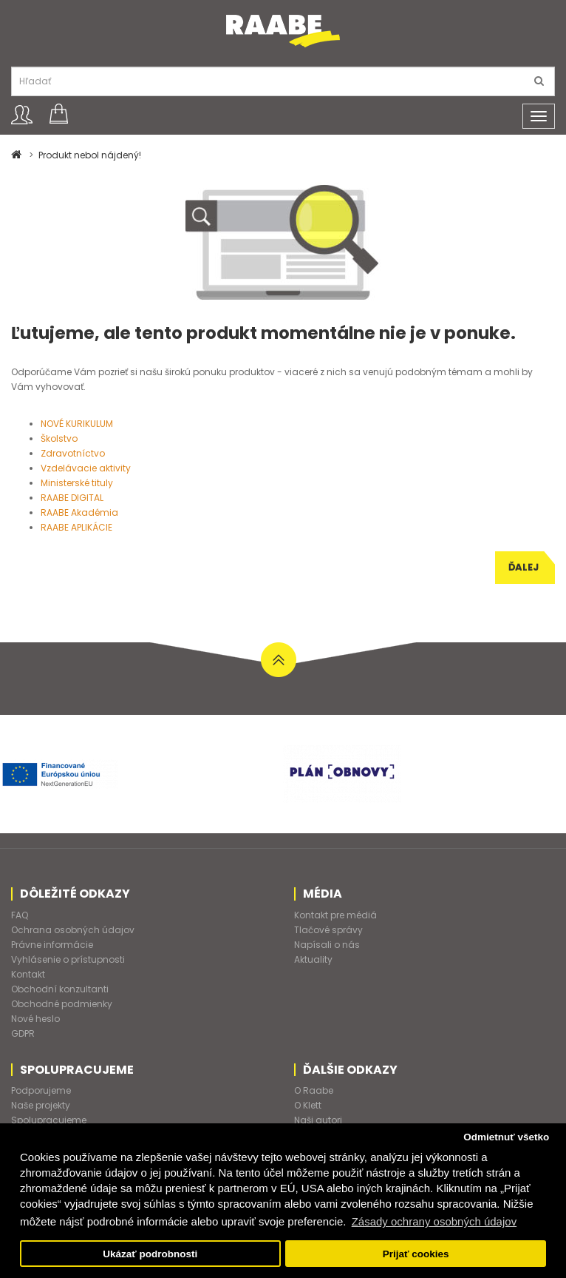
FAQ (19, 915)
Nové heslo (35, 1018)
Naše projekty (40, 1105)
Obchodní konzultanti (60, 989)
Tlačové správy (328, 930)
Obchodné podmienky (61, 1004)
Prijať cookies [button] (416, 1253)
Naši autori (318, 1120)
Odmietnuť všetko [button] (506, 1137)
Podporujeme (41, 1090)
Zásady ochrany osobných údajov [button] (434, 1221)
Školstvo (59, 438)
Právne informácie (52, 944)
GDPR (23, 1033)
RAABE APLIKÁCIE (76, 527)
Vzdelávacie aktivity (86, 468)
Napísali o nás (327, 944)
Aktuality (313, 959)
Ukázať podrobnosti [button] (150, 1253)
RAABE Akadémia (79, 512)
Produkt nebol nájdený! (89, 155)
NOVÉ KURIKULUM (77, 423)
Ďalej (523, 567)
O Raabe (313, 1090)
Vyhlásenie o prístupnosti (68, 959)
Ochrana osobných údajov (72, 930)
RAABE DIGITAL (72, 497)
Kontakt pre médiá (335, 915)
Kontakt (28, 974)
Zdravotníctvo (73, 453)
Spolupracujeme (48, 1120)
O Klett (307, 1105)
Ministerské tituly (77, 483)
